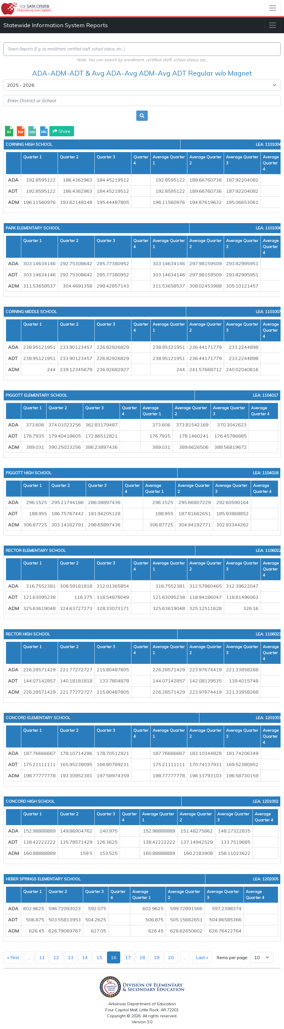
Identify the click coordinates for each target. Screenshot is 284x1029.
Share (62, 131)
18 (142, 957)
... (29, 957)
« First (13, 957)
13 (70, 957)
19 (156, 957)
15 (99, 957)
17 (128, 957)
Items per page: (232, 957)
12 (56, 957)
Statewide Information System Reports (55, 25)
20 (171, 957)
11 (42, 957)
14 (85, 957)
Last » (202, 957)
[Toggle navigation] (272, 8)
